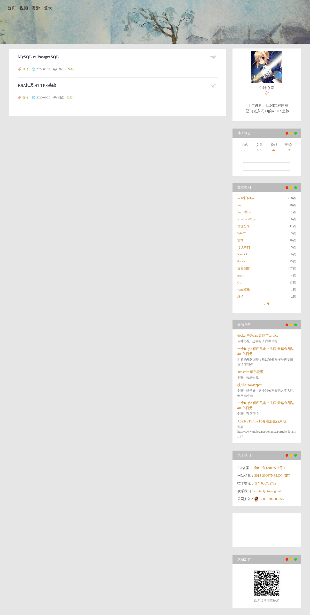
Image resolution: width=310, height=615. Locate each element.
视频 (23, 8)
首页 (11, 8)
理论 (25, 69)
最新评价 (244, 324)
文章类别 (244, 187)
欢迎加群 (244, 559)
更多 (267, 303)
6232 (69, 97)
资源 (35, 8)
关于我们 (244, 455)
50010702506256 (272, 499)
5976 (69, 69)
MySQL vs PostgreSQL (38, 57)
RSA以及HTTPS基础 (37, 85)
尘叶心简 (266, 88)
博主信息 (244, 133)
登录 (48, 8)
